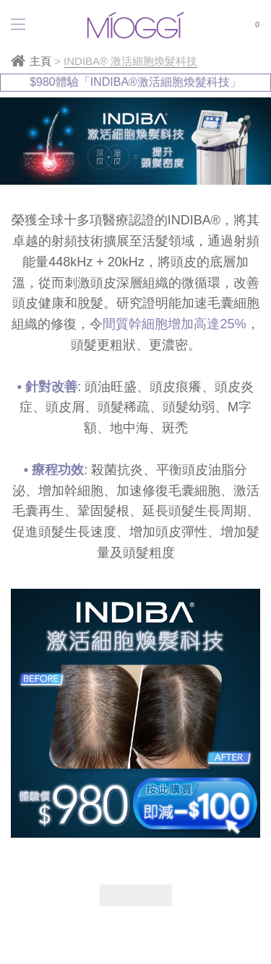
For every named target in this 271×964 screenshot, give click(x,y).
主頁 (40, 61)
